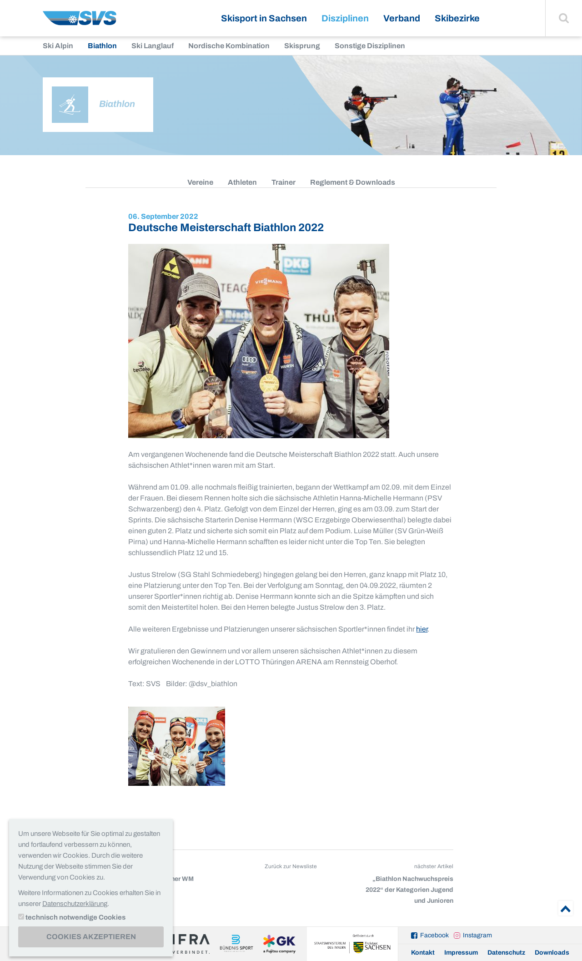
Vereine (200, 182)
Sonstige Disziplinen (370, 46)
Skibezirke (457, 18)
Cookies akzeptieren (91, 937)
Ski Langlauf (152, 46)
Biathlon (102, 46)
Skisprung (302, 46)
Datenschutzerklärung (74, 903)
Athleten (242, 182)
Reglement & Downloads (352, 182)
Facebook (434, 935)
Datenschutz (506, 952)
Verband (401, 18)
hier (421, 629)
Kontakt (423, 952)
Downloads (552, 952)
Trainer (283, 182)
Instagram (477, 935)
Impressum (461, 952)
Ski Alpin (58, 46)
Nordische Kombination (229, 46)
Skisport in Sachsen (264, 18)
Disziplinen (345, 18)
